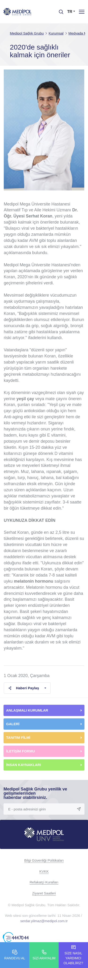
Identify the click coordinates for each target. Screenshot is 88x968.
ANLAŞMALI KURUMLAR (27, 710)
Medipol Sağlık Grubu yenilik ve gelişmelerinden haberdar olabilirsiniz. (35, 793)
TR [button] (69, 12)
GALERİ (12, 724)
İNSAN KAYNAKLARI (24, 765)
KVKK (44, 871)
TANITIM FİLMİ (18, 738)
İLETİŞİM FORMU (20, 751)
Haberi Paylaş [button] (23, 688)
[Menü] (81, 11)
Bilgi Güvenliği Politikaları (44, 860)
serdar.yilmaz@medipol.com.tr (44, 921)
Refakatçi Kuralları (44, 882)
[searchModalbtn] (59, 10)
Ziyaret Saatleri (44, 893)
